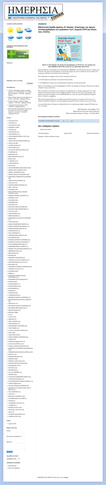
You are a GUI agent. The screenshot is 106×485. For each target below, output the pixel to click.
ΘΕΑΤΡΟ (10, 255)
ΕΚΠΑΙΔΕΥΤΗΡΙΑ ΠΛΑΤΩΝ (16, 207)
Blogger (66, 477)
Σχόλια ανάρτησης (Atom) (52, 136)
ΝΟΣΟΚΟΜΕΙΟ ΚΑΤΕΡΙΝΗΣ (16, 326)
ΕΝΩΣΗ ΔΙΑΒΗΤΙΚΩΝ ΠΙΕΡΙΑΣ (17, 224)
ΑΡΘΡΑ (10, 138)
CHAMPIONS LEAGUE (15, 403)
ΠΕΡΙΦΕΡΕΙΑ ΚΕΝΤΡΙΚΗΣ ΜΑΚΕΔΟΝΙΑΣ (20, 348)
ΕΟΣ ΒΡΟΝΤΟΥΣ (13, 230)
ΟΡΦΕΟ (10, 339)
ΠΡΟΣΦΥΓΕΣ (12, 370)
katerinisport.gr (12, 465)
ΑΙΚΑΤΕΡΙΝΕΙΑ (12, 134)
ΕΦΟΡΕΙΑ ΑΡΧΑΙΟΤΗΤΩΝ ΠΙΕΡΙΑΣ (18, 248)
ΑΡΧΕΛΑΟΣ (11, 143)
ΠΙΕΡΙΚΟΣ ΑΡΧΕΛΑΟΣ (15, 361)
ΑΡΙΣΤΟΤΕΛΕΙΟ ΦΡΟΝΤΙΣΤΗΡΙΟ (18, 141)
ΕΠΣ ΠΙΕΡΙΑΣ (12, 237)
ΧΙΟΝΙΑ (10, 400)
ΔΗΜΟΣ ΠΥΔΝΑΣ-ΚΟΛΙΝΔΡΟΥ (17, 174)
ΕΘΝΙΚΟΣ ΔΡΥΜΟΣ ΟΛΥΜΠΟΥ (17, 195)
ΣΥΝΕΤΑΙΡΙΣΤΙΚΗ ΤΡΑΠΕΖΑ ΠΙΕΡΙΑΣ (19, 381)
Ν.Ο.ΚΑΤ (10, 317)
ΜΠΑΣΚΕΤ (11, 312)
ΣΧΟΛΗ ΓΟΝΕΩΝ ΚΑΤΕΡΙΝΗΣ (17, 385)
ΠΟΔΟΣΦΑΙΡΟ (12, 365)
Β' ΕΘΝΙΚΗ (11, 152)
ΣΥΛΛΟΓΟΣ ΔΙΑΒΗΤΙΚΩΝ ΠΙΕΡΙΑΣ (18, 376)
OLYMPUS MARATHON (15, 414)
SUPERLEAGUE (13, 416)
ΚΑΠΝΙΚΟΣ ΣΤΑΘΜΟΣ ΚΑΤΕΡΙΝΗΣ (18, 266)
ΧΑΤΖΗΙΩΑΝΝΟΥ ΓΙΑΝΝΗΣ (16, 398)
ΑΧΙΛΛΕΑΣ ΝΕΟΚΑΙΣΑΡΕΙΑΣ (17, 150)
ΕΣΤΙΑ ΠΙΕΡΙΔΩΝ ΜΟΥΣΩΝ (16, 244)
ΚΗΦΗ (10, 273)
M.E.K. (10, 412)
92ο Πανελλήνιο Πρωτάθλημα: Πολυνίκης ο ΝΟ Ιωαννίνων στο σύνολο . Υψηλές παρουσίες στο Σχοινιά (20, 110)
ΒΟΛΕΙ (10, 159)
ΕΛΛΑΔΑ (11, 211)
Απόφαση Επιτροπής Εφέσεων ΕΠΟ (18, 105)
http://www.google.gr (14, 468)
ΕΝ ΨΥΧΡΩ (11, 222)
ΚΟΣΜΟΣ (11, 281)
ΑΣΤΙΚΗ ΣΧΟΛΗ (13, 145)
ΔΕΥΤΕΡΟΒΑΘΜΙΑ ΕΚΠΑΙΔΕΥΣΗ (18, 168)
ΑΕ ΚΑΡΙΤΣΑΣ (12, 125)
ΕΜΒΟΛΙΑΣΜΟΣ (13, 215)
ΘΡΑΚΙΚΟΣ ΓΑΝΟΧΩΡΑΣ (15, 257)
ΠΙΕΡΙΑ (10, 354)
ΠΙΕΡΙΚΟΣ (11, 359)
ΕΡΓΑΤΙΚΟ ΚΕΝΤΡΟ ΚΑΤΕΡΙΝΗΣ (17, 239)
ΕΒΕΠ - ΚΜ (11, 187)
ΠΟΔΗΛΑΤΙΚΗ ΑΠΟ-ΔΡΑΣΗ (16, 363)
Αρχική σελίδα (68, 133)
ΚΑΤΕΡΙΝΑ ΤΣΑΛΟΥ (14, 269)
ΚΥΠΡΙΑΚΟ (11, 293)
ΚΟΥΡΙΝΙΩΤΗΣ (12, 288)
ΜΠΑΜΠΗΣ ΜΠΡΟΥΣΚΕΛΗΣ (17, 308)
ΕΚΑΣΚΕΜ (11, 200)
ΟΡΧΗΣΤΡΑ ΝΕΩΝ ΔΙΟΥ (15, 341)
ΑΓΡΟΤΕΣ (11, 123)
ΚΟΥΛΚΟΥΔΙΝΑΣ (13, 286)
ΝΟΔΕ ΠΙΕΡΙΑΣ (12, 323)
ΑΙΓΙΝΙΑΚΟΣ (12, 132)
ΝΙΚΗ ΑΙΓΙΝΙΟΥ (13, 321)
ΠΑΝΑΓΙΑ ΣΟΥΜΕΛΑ (14, 344)
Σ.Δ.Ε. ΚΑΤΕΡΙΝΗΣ (13, 372)
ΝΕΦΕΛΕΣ (11, 319)
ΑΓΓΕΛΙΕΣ (11, 120)
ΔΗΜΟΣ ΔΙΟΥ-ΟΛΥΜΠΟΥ (15, 170)
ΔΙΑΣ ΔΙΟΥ (11, 183)
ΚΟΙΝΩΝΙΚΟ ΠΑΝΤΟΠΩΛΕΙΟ (17, 279)
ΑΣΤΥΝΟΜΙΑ (12, 147)
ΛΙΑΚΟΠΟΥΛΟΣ (13, 295)
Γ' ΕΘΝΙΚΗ (11, 161)
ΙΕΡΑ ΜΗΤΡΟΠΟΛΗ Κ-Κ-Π (16, 262)
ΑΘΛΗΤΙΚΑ (11, 127)
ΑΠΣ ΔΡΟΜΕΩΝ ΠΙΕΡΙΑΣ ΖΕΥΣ (17, 136)
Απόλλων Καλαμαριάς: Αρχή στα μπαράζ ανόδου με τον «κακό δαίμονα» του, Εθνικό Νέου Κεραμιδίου (19, 92)
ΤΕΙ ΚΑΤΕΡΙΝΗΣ (13, 392)
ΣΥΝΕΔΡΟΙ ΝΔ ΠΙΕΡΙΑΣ (15, 379)
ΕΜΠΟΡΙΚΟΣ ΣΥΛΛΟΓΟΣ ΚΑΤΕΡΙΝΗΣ (19, 218)
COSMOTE (11, 405)
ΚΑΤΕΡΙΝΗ (11, 271)
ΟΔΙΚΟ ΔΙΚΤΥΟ (12, 335)
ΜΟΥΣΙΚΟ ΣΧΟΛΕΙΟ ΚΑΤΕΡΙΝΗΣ (18, 305)
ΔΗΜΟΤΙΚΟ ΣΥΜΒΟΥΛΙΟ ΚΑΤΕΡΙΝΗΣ (19, 176)
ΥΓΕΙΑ (10, 394)
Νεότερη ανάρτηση (44, 133)
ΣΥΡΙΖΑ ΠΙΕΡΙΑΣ (13, 383)
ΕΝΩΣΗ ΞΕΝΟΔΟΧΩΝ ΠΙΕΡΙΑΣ (17, 226)
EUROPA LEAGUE (13, 407)
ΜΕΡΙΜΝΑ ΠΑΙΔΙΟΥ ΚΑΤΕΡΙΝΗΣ (18, 297)
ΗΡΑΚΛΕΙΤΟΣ (12, 253)
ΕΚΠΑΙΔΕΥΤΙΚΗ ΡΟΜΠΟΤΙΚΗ (17, 209)
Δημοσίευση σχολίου (45, 129)
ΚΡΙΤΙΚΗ (11, 290)
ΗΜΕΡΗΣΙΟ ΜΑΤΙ (13, 251)
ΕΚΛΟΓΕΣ (11, 204)
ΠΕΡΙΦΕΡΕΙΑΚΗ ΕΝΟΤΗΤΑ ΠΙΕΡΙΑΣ (19, 352)
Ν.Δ (9, 314)
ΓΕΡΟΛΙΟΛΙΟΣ (12, 163)
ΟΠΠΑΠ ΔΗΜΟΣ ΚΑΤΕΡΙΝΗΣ (17, 337)
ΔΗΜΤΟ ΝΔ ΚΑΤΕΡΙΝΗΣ (15, 180)
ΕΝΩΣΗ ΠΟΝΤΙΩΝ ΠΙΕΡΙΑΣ (16, 228)
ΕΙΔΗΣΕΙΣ (11, 198)
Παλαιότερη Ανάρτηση (93, 133)
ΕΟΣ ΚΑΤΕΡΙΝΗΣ (13, 233)
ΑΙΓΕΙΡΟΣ (11, 129)
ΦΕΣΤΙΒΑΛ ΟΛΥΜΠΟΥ (15, 396)
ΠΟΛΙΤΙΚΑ (11, 368)
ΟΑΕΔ (10, 332)
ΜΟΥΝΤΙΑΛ (11, 303)
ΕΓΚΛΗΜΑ (11, 189)
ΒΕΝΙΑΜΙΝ (11, 154)
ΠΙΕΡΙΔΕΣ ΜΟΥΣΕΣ (14, 356)
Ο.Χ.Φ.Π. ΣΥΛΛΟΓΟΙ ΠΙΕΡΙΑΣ (17, 330)
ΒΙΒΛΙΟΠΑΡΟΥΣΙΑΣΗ (14, 156)
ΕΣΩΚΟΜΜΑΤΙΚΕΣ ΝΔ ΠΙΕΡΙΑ (17, 246)
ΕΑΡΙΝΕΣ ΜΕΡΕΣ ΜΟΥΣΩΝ (16, 185)
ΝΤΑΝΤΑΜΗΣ (12, 328)
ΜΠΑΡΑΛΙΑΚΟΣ (13, 310)
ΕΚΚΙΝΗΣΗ (11, 202)
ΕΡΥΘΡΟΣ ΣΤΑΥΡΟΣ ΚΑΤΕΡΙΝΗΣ (18, 242)
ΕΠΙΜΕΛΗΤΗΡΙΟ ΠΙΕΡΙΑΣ (16, 235)
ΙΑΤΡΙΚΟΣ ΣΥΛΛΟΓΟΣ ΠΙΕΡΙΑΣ (17, 260)
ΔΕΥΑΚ (10, 165)
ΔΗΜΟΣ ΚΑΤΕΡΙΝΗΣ (14, 172)
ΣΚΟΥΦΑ (10, 374)
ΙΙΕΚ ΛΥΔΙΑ (11, 264)
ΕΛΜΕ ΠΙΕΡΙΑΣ (12, 213)
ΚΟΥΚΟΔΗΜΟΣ (12, 284)
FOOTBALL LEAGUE (14, 409)
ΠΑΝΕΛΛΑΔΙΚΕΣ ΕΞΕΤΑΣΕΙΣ (17, 346)
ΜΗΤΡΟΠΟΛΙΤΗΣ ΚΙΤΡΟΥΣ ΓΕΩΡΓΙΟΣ (19, 299)
